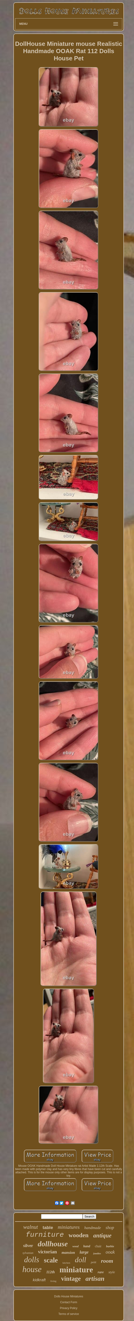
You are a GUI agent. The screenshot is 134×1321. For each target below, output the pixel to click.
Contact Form (68, 1302)
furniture (45, 1235)
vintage (71, 1278)
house (32, 1269)
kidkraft (39, 1280)
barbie (110, 1246)
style (111, 1272)
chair (98, 1246)
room (107, 1261)
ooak (110, 1252)
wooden (78, 1235)
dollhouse (53, 1244)
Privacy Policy (68, 1308)
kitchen (66, 1262)
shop (110, 1227)
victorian (47, 1252)
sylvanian (28, 1253)
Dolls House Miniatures (68, 1296)
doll (80, 1260)
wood (76, 1246)
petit (93, 1262)
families (97, 1253)
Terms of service (68, 1314)
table (48, 1227)
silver (28, 1245)
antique (102, 1235)
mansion (68, 1253)
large (84, 1252)
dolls (31, 1259)
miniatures (69, 1227)
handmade (92, 1228)
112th (50, 1272)
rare (101, 1272)
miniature (76, 1269)
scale (51, 1260)
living (53, 1281)
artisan (94, 1278)
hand (86, 1246)
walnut (30, 1227)
